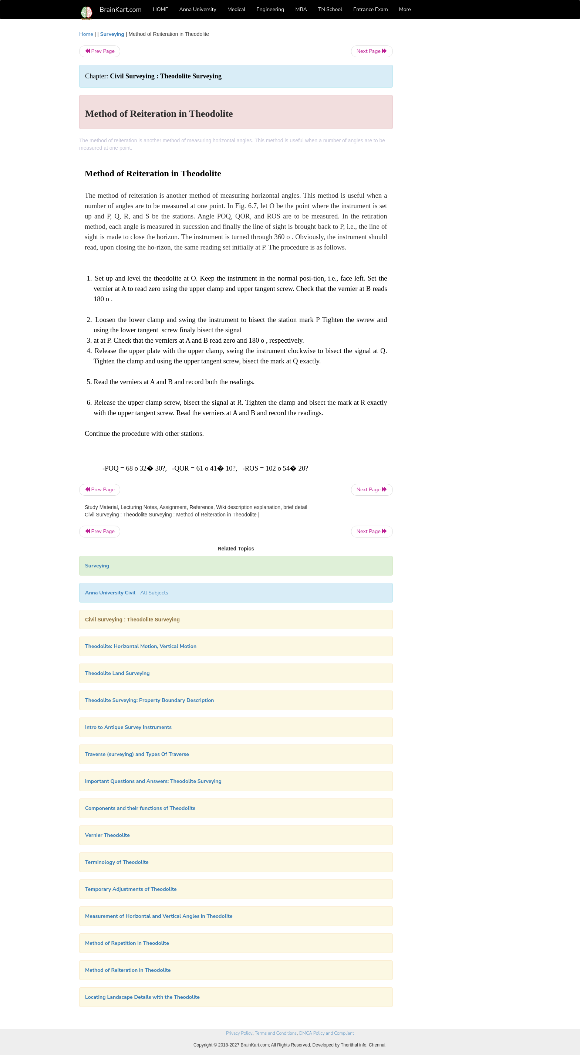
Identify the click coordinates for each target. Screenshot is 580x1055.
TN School (330, 9)
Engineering (270, 9)
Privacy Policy (239, 1033)
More (405, 9)
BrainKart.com (121, 9)
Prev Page (100, 51)
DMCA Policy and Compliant (326, 1033)
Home (86, 34)
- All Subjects (126, 592)
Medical (236, 9)
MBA (301, 9)
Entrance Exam (370, 9)
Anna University (197, 9)
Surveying (112, 34)
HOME (160, 9)
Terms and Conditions (276, 1033)
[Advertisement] (452, 141)
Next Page (372, 51)
